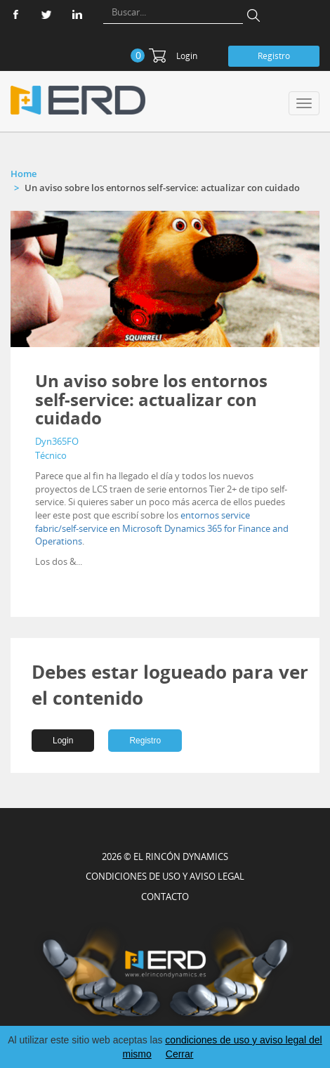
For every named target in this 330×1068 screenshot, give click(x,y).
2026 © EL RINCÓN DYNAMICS (165, 856)
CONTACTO (165, 896)
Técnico (51, 455)
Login (186, 56)
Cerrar (180, 1054)
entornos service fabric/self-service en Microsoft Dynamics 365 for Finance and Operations (162, 528)
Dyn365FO (57, 441)
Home (24, 173)
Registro (274, 56)
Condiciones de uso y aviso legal (165, 876)
